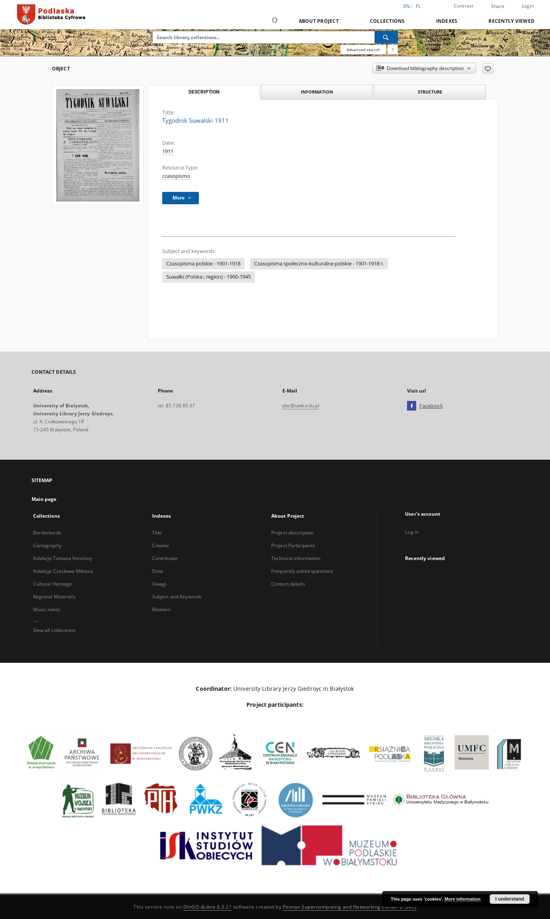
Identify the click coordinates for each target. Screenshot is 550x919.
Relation (161, 609)
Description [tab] (204, 92)
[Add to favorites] (487, 68)
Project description (292, 532)
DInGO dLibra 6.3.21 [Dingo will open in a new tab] (207, 906)
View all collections (54, 630)
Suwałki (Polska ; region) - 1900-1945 (208, 276)
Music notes (46, 609)
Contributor (165, 558)
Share (497, 6)
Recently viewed (511, 21)
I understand (509, 899)
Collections (387, 21)
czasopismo (176, 176)
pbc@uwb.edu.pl (301, 405)
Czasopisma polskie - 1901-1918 (203, 263)
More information (463, 899)
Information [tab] (317, 92)
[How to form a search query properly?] (392, 49)
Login (528, 5)
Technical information (296, 558)
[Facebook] (411, 406)
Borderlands (47, 532)
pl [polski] (418, 6)
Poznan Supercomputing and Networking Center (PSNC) (350, 906)
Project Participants (293, 545)
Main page (44, 499)
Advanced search (363, 49)
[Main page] (274, 21)
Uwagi (159, 583)
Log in (412, 531)
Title (157, 532)
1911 (167, 151)
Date (157, 571)
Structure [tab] (430, 92)
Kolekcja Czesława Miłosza (63, 571)
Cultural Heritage (52, 583)
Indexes (447, 21)
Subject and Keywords (177, 596)
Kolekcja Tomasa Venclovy (63, 558)
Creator (161, 545)
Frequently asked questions (302, 571)
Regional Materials (54, 596)
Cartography (47, 545)
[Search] (386, 37)
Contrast (464, 5)
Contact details (288, 583)
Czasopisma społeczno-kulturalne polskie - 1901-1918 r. (319, 263)
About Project (319, 21)
